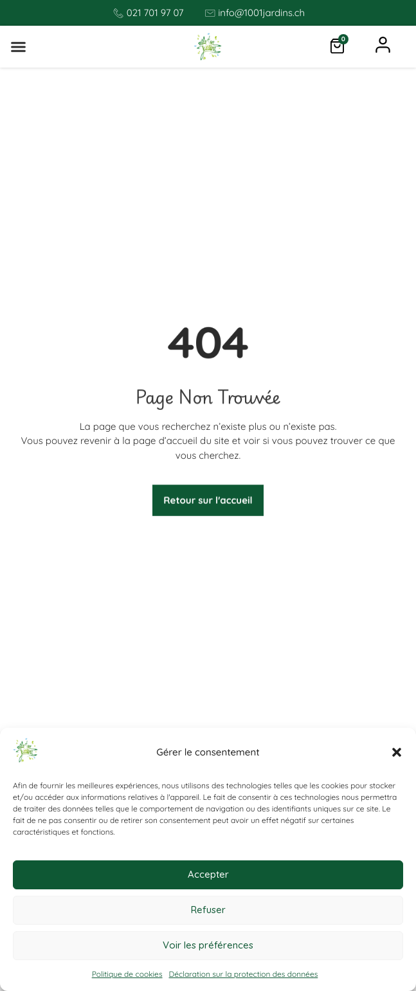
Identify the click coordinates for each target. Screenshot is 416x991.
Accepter (208, 874)
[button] (396, 752)
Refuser (208, 909)
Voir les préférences (208, 945)
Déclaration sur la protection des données (243, 974)
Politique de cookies (127, 974)
